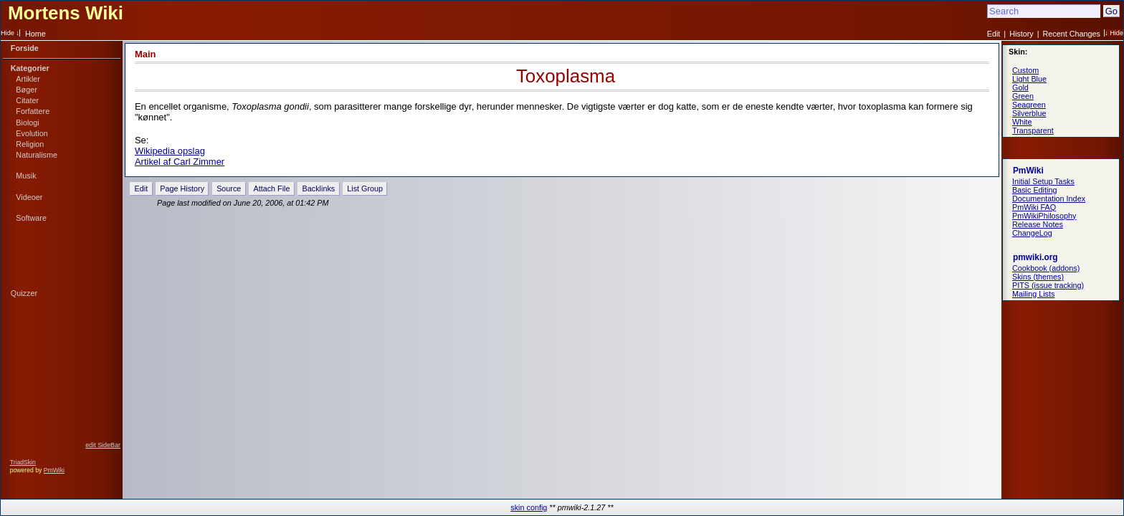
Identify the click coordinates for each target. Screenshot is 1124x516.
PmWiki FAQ (1034, 207)
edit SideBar (102, 445)
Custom (1025, 70)
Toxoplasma (565, 76)
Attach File (271, 188)
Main (145, 54)
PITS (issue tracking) (1048, 285)
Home (35, 33)
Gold (1020, 87)
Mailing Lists (1033, 294)
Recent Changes (1071, 33)
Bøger (26, 89)
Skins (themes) (1038, 276)
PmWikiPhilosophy (1044, 215)
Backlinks (319, 188)
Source (228, 188)
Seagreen (1029, 104)
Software (31, 218)
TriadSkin (23, 462)
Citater (27, 100)
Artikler (28, 79)
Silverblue (1029, 113)
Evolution (31, 133)
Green (1023, 96)
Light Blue (1029, 79)
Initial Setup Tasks (1043, 181)
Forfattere (32, 111)
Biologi (27, 122)
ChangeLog (1032, 233)
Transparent (1033, 130)
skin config (528, 507)
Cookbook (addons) (1046, 268)
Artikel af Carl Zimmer (179, 161)
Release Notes (1037, 224)
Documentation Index (1048, 198)
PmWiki (54, 470)
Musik (26, 175)
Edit (994, 33)
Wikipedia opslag (170, 150)
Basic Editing (1034, 190)
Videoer (29, 197)
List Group (365, 188)
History (1021, 33)
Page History (182, 188)
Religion (30, 144)
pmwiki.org (1035, 257)
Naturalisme (36, 154)
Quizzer (24, 293)
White (1022, 122)
